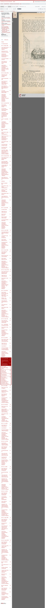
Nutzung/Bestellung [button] (5, 35)
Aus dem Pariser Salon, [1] (5, 451)
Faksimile (9, 6)
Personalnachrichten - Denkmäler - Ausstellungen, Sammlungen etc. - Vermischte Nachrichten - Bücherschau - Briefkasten (5, 333)
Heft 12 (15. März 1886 (4, 318)
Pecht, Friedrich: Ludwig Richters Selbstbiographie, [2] (5, 187)
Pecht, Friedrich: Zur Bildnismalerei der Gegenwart (4, 395)
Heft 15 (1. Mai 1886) (4, 385)
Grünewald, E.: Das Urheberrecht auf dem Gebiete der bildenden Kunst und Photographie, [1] (5, 480)
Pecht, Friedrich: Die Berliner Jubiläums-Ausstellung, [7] (4, 589)
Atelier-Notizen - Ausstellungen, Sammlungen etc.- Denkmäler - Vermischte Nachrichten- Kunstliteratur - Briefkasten (5, 203)
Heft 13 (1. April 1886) (4, 337)
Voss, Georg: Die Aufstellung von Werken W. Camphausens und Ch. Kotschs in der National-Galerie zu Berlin (5, 115)
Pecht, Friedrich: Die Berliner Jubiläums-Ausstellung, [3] (4, 494)
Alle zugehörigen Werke (5, 27)
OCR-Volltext (13, 6)
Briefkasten (3, 181)
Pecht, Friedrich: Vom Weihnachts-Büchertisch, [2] (5, 197)
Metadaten (2, 6)
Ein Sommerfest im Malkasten (4, 523)
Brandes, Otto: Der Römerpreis (4, 574)
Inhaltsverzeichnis (4, 43)
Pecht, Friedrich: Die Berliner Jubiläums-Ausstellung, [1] (4, 447)
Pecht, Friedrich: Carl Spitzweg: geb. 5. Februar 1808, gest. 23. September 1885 (5, 83)
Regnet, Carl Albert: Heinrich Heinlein (4, 217)
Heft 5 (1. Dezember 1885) (5, 155)
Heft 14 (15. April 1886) (4, 358)
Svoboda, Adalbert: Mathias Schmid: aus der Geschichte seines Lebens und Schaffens (5, 410)
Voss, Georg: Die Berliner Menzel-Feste (5, 220)
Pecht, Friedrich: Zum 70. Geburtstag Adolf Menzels (5, 158)
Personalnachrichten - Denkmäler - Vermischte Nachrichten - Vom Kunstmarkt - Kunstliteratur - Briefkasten (5, 462)
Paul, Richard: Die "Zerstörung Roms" (4, 375)
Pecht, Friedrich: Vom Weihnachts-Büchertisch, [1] (5, 178)
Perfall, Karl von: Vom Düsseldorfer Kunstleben (5, 51)
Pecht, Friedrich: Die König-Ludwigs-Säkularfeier (4, 252)
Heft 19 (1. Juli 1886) (4, 466)
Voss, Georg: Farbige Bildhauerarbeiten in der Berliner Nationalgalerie (5, 162)
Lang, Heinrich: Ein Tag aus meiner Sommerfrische (5, 236)
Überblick (6, 6)
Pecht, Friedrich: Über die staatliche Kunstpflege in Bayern (5, 233)
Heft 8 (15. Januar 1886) (4, 230)
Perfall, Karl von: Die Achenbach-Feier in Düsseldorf (4, 75)
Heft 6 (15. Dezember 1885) (4, 183)
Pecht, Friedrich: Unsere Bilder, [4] (5, 278)
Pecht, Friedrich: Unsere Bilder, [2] (5, 142)
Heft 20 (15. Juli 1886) (4, 491)
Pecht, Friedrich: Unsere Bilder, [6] (5, 328)
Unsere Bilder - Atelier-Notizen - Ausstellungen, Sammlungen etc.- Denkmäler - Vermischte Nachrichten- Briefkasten (5, 152)
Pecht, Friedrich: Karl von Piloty (5, 565)
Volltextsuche (6, 39)
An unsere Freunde (4, 209)
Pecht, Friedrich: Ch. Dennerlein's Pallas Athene (4, 62)
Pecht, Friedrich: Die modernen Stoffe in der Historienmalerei (5, 321)
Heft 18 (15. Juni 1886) (4, 441)
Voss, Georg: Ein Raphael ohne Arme (5, 59)
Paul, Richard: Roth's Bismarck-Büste (4, 148)
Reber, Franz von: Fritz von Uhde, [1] (5, 388)
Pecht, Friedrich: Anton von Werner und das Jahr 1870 (5, 361)
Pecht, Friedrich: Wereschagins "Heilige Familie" (5, 367)
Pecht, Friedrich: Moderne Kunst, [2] (4, 259)
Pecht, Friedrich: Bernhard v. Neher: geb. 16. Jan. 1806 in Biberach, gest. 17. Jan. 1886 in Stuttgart (5, 294)
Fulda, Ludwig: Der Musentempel (4, 502)
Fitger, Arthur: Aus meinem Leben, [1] (4, 212)
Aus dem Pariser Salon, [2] (5, 473)
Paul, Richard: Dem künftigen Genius (4, 457)
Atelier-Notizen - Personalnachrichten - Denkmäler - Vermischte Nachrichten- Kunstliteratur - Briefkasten (5, 354)
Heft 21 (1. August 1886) (4, 517)
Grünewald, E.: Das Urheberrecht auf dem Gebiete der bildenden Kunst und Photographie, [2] (5, 506)
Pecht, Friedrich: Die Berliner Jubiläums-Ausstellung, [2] (4, 469)
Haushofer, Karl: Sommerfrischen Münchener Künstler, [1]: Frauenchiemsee (5, 55)
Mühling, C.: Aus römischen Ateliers (4, 298)
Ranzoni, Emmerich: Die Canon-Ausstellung (5, 256)
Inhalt (2, 39)
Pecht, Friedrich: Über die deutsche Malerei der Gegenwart (5, 48)
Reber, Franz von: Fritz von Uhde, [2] (5, 407)
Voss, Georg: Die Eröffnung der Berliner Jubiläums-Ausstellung (5, 444)
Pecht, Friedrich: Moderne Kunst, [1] (4, 240)
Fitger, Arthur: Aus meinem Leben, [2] (4, 276)
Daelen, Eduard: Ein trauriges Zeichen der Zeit (5, 301)
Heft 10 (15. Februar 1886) (5, 269)
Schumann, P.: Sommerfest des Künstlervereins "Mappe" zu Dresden (5, 593)
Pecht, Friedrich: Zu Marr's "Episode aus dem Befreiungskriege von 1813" (5, 87)
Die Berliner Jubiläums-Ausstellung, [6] (5, 568)
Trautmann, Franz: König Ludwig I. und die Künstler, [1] (5, 546)
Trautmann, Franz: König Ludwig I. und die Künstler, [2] (5, 571)
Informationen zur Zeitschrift (6, 32)
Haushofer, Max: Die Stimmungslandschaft (5, 364)
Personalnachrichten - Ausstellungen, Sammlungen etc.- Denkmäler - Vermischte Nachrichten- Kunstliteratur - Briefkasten (5, 245)
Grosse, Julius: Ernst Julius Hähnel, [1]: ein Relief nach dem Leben (5, 454)
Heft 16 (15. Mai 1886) (4, 404)
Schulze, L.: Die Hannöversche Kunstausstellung (4, 371)
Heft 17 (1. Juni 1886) (4, 423)
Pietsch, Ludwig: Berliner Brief (5, 79)
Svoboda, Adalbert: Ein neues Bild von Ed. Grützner (5, 166)
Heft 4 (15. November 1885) (4, 130)
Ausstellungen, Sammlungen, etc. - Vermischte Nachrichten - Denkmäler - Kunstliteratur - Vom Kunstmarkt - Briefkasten (5, 419)
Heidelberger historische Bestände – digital (7, 1)
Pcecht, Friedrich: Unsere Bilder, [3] (5, 194)
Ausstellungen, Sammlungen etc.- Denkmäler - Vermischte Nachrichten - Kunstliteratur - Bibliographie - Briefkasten (5, 124)
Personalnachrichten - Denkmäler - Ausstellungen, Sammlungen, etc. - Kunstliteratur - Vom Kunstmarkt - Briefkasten (5, 557)
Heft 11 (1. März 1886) (4, 290)
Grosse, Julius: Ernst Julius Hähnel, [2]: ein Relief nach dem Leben (5, 476)
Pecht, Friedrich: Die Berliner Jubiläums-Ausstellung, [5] (4, 543)
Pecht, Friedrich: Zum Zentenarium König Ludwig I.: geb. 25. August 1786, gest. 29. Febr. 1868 (5, 528)
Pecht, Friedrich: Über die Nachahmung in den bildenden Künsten (5, 272)
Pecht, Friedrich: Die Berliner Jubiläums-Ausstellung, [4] (4, 520)
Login (43, 6)
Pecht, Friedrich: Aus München (4, 305)
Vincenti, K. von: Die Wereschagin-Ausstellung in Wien (4, 190)
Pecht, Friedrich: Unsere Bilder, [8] (5, 414)
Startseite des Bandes (5, 26)
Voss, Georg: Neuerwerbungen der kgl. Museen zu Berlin (5, 91)
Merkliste (37, 6)
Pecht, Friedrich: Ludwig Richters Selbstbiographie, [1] (5, 133)
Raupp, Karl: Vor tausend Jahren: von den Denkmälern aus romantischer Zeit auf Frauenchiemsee (5, 138)
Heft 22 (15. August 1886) (5, 540)
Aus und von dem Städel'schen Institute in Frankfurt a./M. (5, 391)
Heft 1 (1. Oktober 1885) (4, 45)
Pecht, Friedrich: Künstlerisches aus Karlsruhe (4, 105)
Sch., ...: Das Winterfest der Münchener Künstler (5, 325)
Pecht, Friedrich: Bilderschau (4, 214)
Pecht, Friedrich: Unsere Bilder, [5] (5, 308)
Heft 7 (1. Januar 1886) (4, 207)
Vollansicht (22, 6)
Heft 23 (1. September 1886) (4, 562)
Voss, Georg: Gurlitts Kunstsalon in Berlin (4, 145)
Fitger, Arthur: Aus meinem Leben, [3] (4, 344)
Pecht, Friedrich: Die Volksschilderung (4, 425)
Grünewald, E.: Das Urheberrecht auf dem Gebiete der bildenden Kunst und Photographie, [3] (5, 551)
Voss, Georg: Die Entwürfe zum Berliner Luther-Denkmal (5, 109)
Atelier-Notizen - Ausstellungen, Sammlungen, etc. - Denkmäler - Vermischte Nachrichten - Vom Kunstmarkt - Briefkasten (5, 487)
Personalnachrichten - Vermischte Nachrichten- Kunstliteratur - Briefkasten (5, 598)
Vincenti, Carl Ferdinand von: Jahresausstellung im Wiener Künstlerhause (5, 349)
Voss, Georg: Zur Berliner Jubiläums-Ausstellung (5, 430)
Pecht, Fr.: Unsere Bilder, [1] (5, 119)
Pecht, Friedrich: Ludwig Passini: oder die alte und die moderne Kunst (5, 340)
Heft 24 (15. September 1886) (4, 586)
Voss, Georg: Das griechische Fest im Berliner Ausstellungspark (4, 498)
